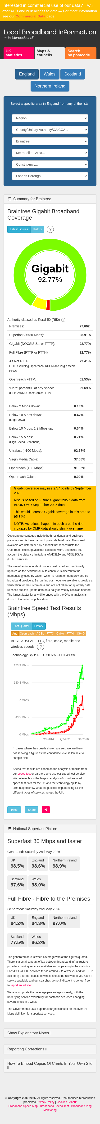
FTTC (50, 633)
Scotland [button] (72, 74)
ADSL (40, 633)
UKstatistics (14, 53)
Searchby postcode (79, 53)
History (37, 229)
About (73, 1102)
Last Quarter (21, 626)
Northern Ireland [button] (50, 86)
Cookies (62, 1102)
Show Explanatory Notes (28, 1033)
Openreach (27, 633)
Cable (60, 633)
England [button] (27, 74)
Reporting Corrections (26, 1049)
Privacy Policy (46, 1102)
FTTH (70, 633)
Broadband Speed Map (23, 1106)
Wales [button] (49, 74)
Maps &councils (44, 53)
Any (14, 633)
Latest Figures (19, 229)
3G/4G (80, 633)
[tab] (50, 1033)
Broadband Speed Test (54, 1106)
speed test (24, 773)
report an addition (21, 985)
